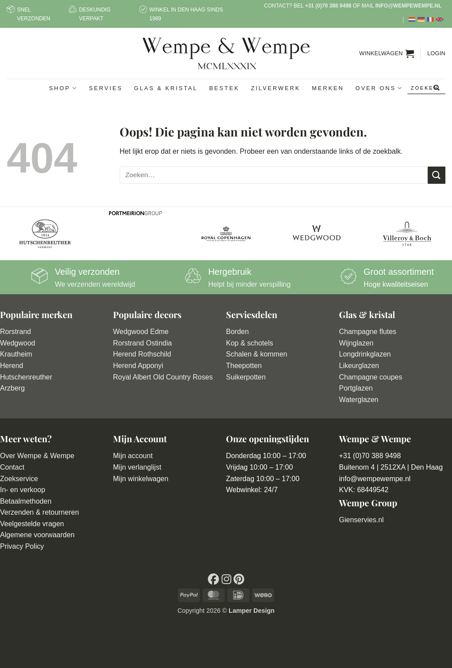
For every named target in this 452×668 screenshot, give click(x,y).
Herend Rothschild (142, 354)
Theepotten (244, 365)
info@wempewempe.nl (408, 6)
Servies (106, 88)
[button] (386, 53)
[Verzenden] (437, 88)
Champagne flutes (367, 331)
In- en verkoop (22, 489)
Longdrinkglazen (365, 354)
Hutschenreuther (26, 377)
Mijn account (133, 455)
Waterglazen (358, 399)
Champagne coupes (370, 377)
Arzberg (12, 388)
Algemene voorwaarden (37, 535)
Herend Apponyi (138, 365)
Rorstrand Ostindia (142, 343)
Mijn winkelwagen (140, 478)
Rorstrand (15, 331)
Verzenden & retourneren (39, 512)
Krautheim (16, 354)
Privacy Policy (22, 546)
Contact (12, 467)
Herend (11, 365)
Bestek (224, 88)
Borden (237, 331)
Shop (63, 88)
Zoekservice (19, 478)
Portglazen (356, 388)
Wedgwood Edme (141, 331)
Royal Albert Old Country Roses (163, 377)
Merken (328, 88)
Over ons (379, 88)
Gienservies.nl (361, 520)
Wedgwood (17, 343)
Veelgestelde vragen (32, 524)
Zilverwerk (275, 88)
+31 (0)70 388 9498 (328, 6)
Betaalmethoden (26, 501)
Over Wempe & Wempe (37, 455)
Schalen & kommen (256, 354)
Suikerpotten (246, 377)
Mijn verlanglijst (137, 467)
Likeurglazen (359, 365)
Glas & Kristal (166, 88)
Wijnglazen (356, 343)
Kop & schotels (249, 343)
